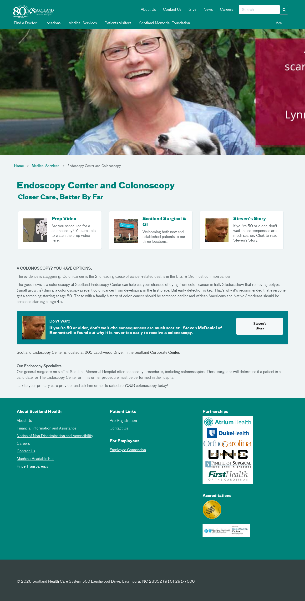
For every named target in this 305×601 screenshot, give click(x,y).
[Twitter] (33, 573)
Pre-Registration (123, 421)
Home (19, 166)
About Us (148, 10)
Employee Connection (128, 450)
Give (192, 10)
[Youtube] (56, 573)
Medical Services (82, 23)
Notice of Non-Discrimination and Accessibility (55, 436)
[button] (284, 10)
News (208, 10)
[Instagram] (45, 573)
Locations (52, 23)
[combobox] (259, 10)
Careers (226, 10)
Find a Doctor (25, 23)
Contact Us (172, 10)
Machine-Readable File (35, 459)
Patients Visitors (117, 23)
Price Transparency (33, 467)
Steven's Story (259, 326)
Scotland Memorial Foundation (164, 23)
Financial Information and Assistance (46, 428)
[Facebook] (21, 573)
